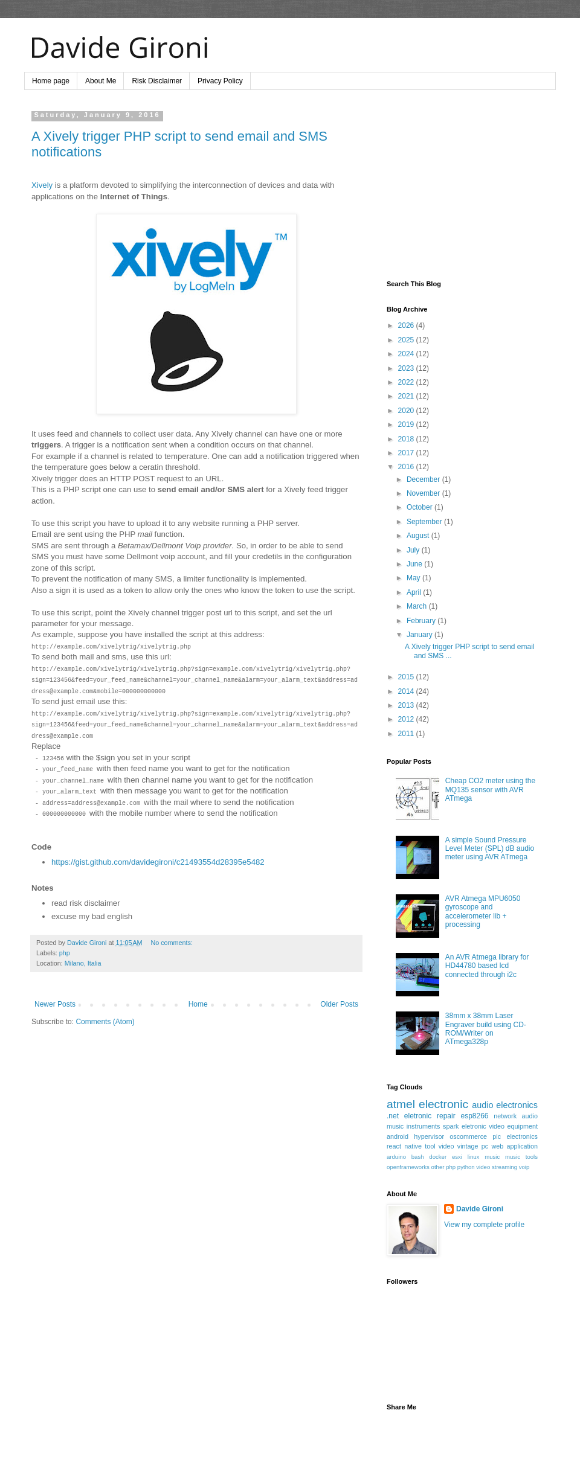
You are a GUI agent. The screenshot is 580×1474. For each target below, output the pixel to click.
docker (437, 1156)
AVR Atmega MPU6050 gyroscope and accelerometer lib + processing (483, 911)
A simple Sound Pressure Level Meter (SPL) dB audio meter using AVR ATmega (489, 849)
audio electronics (505, 1105)
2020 (407, 410)
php (64, 952)
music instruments (413, 1126)
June (415, 564)
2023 (407, 368)
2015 (407, 677)
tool (430, 1146)
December (424, 479)
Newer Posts (55, 1004)
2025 (407, 340)
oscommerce (468, 1136)
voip (524, 1167)
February (422, 621)
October (420, 507)
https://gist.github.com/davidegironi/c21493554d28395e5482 (158, 862)
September (425, 522)
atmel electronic (427, 1104)
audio (530, 1116)
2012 (407, 719)
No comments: (171, 942)
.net (393, 1116)
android (397, 1136)
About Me (100, 81)
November (424, 493)
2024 (407, 354)
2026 (407, 325)
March (418, 606)
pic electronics (515, 1136)
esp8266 (474, 1116)
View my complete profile (484, 1224)
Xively (42, 185)
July (414, 550)
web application (514, 1146)
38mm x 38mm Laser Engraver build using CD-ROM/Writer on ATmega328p (485, 1028)
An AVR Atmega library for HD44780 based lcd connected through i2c (487, 966)
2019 (407, 424)
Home (198, 1004)
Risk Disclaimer (157, 81)
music (492, 1156)
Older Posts (339, 1004)
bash (417, 1156)
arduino (396, 1156)
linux (474, 1156)
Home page (50, 81)
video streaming (496, 1167)
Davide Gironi (479, 1209)
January (420, 634)
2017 (407, 453)
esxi (457, 1156)
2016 (407, 467)
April (415, 592)
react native (404, 1146)
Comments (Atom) (105, 1021)
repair (446, 1116)
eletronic (417, 1116)
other (438, 1167)
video (446, 1146)
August (419, 535)
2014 (407, 691)
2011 (407, 733)
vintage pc (472, 1146)
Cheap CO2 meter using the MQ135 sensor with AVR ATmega (490, 790)
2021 (407, 396)
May (414, 578)
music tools (521, 1156)
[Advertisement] (462, 186)
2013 (407, 705)
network (505, 1116)
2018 (407, 439)
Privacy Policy (220, 81)
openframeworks (408, 1167)
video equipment (513, 1126)
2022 (407, 382)
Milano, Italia (83, 963)
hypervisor (429, 1136)
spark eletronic (464, 1126)
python (466, 1167)
